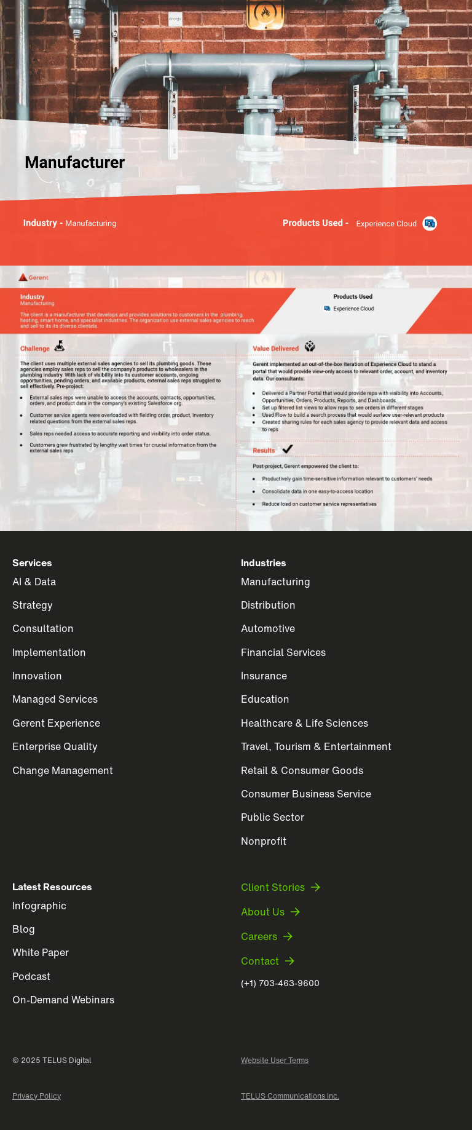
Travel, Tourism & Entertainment (316, 746)
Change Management (62, 770)
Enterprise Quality (55, 746)
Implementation (49, 652)
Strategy (32, 605)
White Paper (40, 952)
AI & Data (34, 581)
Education (265, 699)
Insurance (264, 675)
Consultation (43, 628)
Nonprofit (263, 841)
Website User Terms (275, 1060)
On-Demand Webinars (63, 999)
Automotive (268, 628)
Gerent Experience (56, 723)
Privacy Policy (36, 1096)
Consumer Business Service (306, 793)
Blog (23, 929)
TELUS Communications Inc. (290, 1096)
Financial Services (283, 652)
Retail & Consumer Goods (302, 770)
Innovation (37, 675)
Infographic (39, 905)
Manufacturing (275, 581)
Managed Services (55, 699)
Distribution (268, 605)
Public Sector (272, 817)
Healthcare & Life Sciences (304, 723)
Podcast (31, 976)
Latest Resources (52, 886)
